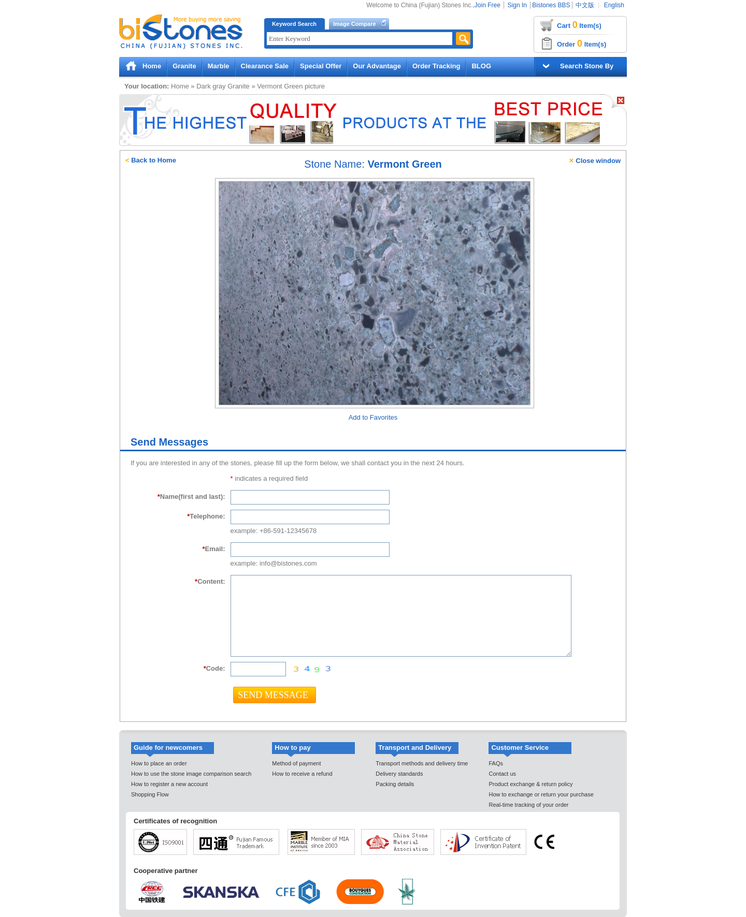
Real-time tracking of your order (528, 805)
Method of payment (296, 763)
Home (151, 66)
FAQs (496, 763)
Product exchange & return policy (530, 784)
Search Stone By (586, 66)
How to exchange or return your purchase (541, 794)
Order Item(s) (581, 43)
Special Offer (320, 66)
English (614, 5)
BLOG (481, 66)
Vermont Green (280, 86)
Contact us (502, 774)
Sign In (517, 5)
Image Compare (354, 24)
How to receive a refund (302, 774)
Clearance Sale (265, 66)
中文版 (585, 5)
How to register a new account (169, 784)
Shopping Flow (150, 794)
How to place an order (159, 763)
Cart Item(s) (579, 25)
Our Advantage (377, 66)
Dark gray (210, 86)
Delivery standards (399, 774)
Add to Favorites (373, 417)
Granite (184, 66)
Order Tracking (436, 66)
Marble (218, 66)
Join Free (487, 5)
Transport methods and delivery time (422, 763)
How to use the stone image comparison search (191, 774)
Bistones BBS (551, 5)
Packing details (395, 784)
